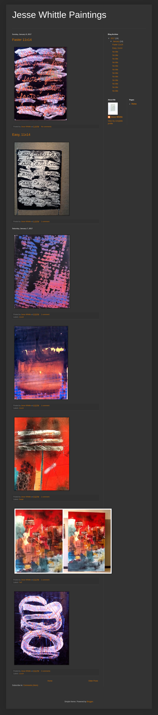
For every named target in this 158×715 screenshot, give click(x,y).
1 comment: (45, 221)
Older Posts (93, 681)
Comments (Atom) (30, 685)
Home (50, 681)
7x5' (20, 582)
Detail (21, 499)
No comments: (46, 126)
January (116, 41)
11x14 (21, 317)
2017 (113, 38)
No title (115, 52)
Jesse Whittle (117, 117)
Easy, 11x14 (21, 134)
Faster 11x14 (22, 40)
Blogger (90, 702)
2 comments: (46, 671)
